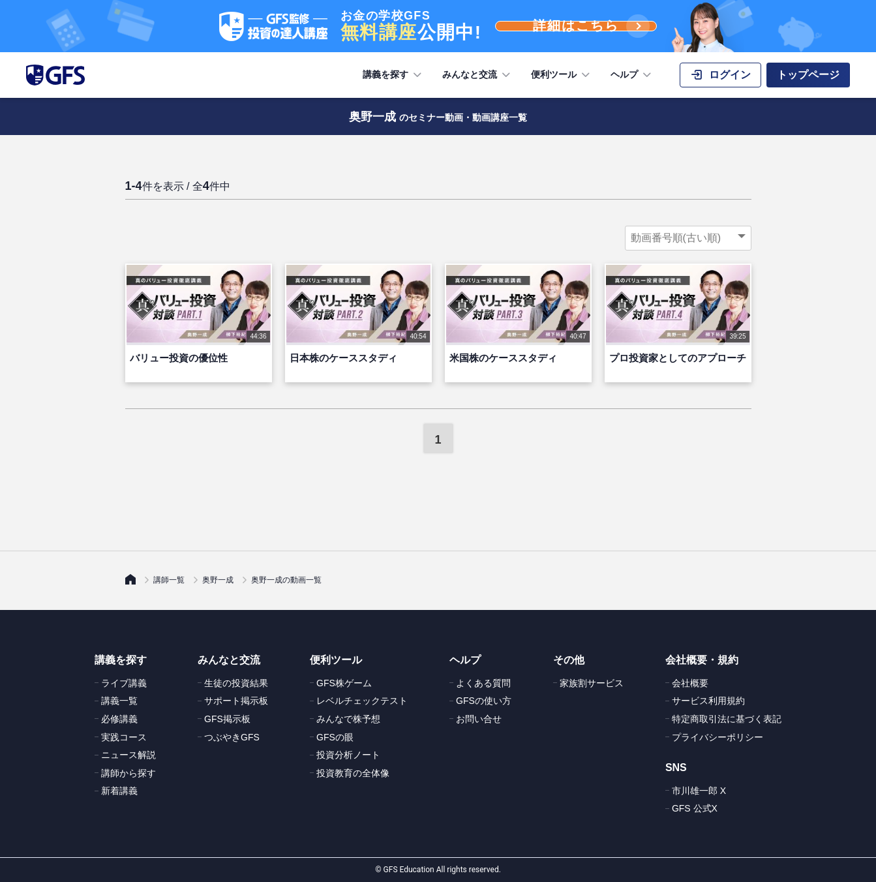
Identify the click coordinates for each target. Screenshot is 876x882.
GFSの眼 (335, 737)
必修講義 (119, 719)
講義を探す (393, 75)
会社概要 (690, 683)
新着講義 (119, 790)
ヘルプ (632, 75)
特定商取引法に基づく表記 (726, 719)
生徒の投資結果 (236, 683)
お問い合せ (479, 719)
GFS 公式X (694, 808)
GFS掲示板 (227, 719)
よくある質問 (483, 683)
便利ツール (561, 75)
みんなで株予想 (348, 719)
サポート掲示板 (236, 700)
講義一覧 (119, 700)
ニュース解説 (128, 755)
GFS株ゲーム (344, 683)
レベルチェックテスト (362, 700)
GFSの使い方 (483, 700)
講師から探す (128, 773)
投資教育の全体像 (352, 773)
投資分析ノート (348, 755)
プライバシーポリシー (717, 737)
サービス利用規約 (708, 700)
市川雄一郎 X (699, 790)
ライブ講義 (124, 683)
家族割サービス (592, 683)
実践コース (124, 737)
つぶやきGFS (232, 737)
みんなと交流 (477, 75)
